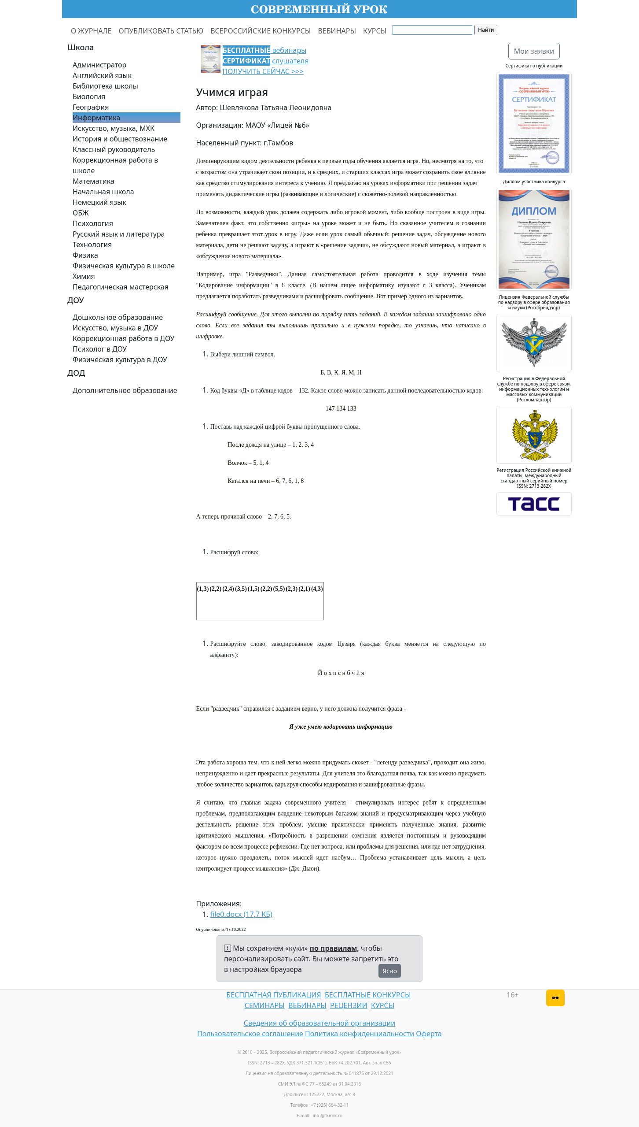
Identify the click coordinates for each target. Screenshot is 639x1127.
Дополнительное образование (125, 390)
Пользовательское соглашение (250, 1033)
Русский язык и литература (119, 234)
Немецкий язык (99, 202)
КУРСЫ (374, 31)
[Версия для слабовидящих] (555, 998)
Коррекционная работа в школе (115, 165)
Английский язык (102, 75)
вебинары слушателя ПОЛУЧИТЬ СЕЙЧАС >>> (266, 60)
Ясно (389, 971)
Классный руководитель (114, 149)
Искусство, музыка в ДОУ (115, 328)
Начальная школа (103, 191)
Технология (92, 244)
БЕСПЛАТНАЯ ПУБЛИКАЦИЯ (273, 995)
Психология (93, 223)
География (91, 107)
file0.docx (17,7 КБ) (241, 914)
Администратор (99, 65)
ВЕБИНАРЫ (337, 31)
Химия (84, 276)
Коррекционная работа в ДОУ (123, 338)
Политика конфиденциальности (359, 1033)
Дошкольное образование (118, 317)
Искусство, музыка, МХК (113, 128)
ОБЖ (80, 213)
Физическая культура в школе (124, 266)
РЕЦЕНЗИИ (348, 1005)
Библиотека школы (105, 86)
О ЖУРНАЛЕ (91, 31)
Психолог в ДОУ (100, 349)
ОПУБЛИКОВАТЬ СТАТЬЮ (161, 31)
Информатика (96, 117)
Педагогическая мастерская (121, 287)
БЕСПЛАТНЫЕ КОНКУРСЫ (368, 995)
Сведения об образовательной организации (319, 1023)
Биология (89, 96)
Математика (93, 181)
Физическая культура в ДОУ (120, 359)
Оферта (429, 1033)
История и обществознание (120, 139)
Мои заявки (534, 51)
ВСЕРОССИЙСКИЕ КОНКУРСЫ (260, 31)
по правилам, (334, 948)
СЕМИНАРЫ (265, 1005)
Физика (85, 255)
